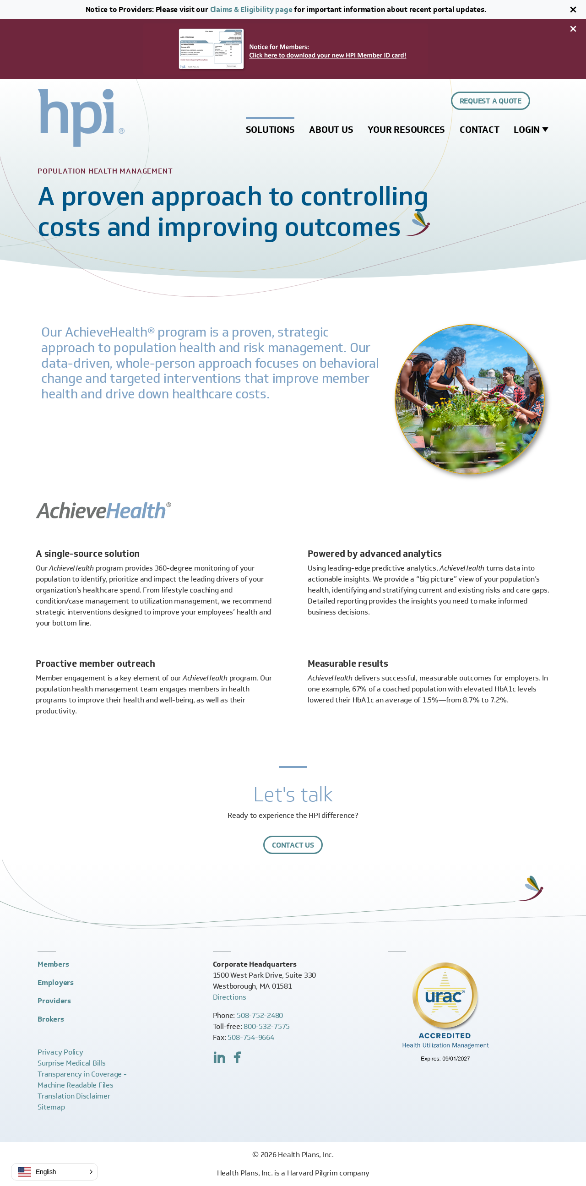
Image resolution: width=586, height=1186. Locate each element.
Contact (479, 129)
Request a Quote (490, 101)
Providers (54, 1001)
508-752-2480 (260, 1015)
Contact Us (293, 845)
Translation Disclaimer (74, 1096)
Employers (56, 982)
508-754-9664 (251, 1037)
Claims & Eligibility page (251, 9)
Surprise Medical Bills (72, 1063)
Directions (229, 997)
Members (53, 964)
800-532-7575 (267, 1026)
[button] (54, 1172)
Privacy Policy (60, 1052)
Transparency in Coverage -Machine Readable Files (82, 1079)
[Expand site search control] (542, 100)
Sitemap (51, 1107)
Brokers (51, 1019)
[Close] (573, 9)
